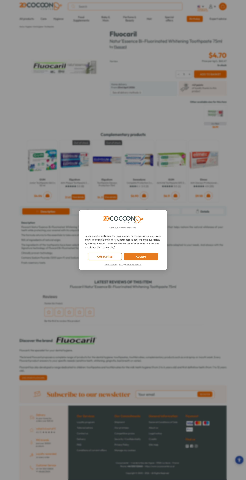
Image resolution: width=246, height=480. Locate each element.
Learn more (111, 264)
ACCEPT (141, 256)
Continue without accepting (123, 227)
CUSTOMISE (105, 256)
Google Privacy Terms (130, 264)
